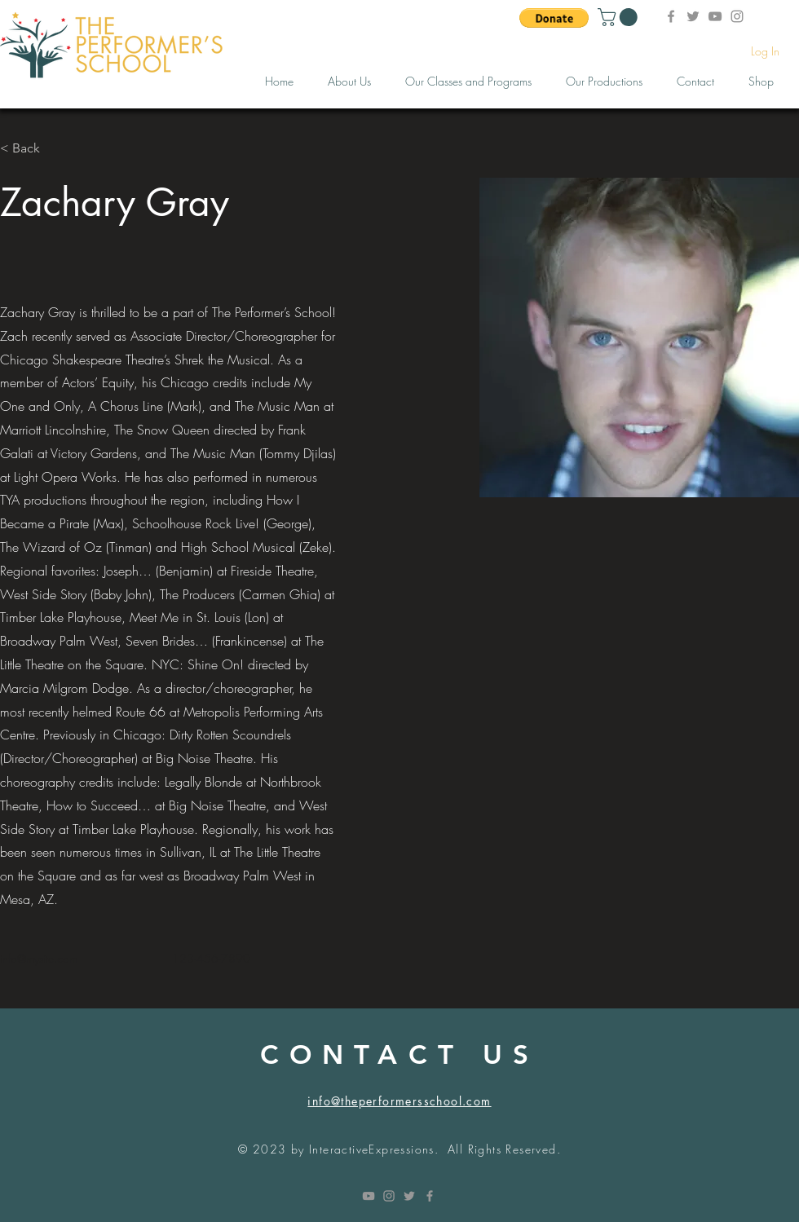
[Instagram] (737, 16)
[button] (554, 18)
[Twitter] (693, 16)
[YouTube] (715, 16)
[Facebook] (671, 16)
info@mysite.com (38, 958)
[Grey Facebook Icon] (429, 1196)
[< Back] (32, 149)
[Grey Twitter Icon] (409, 1196)
